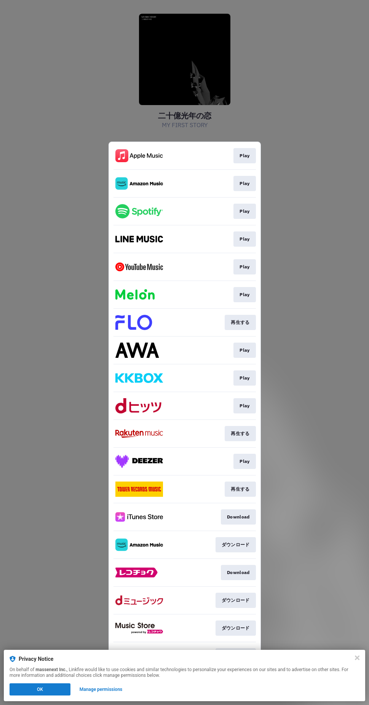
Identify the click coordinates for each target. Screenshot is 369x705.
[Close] (357, 658)
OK (40, 689)
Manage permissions (101, 689)
